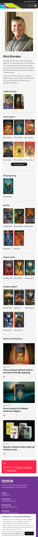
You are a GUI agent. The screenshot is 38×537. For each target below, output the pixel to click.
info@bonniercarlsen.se (9, 501)
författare (28, 467)
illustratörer (12, 470)
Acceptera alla (29, 533)
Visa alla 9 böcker (19, 164)
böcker (20, 467)
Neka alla (21, 533)
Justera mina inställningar (9, 533)
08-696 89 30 (6, 495)
